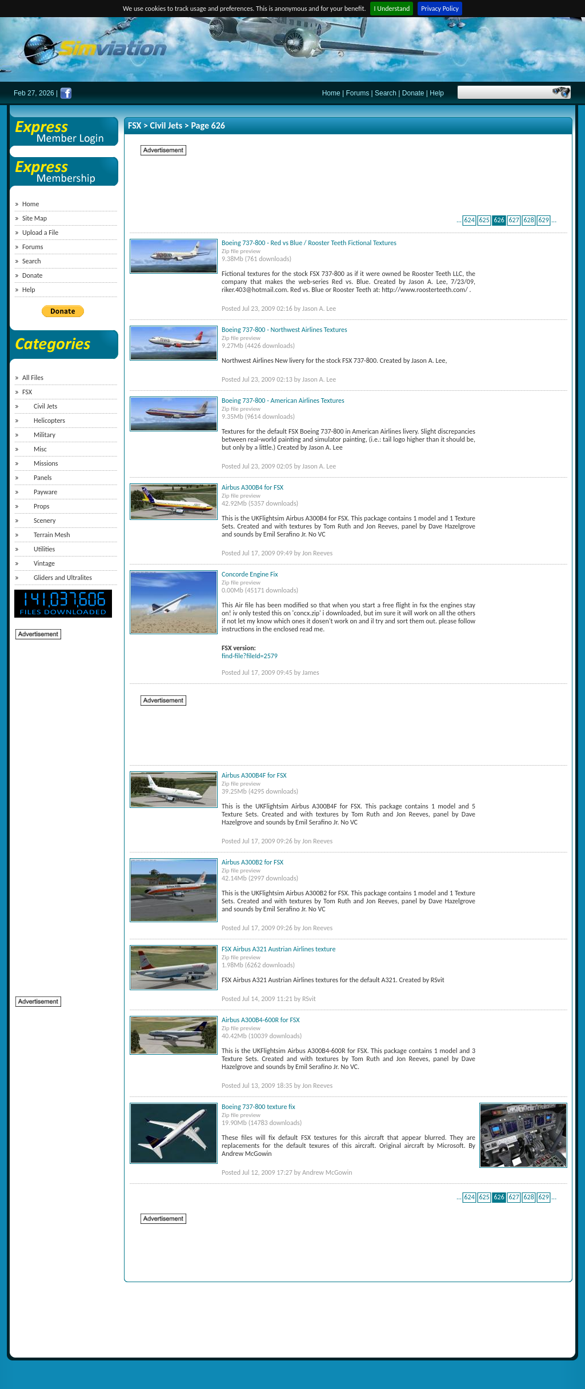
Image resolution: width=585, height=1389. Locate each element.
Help (437, 93)
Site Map (34, 218)
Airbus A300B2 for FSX (252, 862)
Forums (358, 93)
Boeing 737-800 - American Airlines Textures (283, 401)
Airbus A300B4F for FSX (254, 775)
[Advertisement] (61, 812)
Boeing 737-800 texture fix (258, 1107)
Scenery (45, 521)
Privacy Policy (440, 9)
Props (41, 506)
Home (331, 93)
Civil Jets (45, 406)
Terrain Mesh (52, 535)
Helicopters (49, 421)
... (459, 220)
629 (543, 220)
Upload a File (40, 233)
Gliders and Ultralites (63, 578)
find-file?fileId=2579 (250, 656)
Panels (42, 478)
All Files (32, 378)
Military (44, 435)
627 (513, 220)
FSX (27, 392)
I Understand (392, 9)
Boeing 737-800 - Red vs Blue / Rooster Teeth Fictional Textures (309, 243)
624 (469, 220)
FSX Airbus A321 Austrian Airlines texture (278, 949)
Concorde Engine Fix (250, 574)
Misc (40, 449)
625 (484, 220)
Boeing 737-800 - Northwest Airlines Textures (284, 330)
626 (499, 220)
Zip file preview (241, 251)
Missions (46, 463)
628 (528, 220)
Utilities (44, 549)
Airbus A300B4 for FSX (252, 487)
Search (385, 93)
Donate (413, 93)
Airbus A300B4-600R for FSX (261, 1020)
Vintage (44, 563)
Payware (45, 492)
